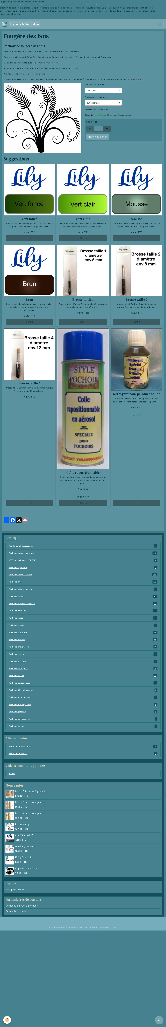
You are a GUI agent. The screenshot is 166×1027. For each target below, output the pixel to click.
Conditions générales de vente (82, 927)
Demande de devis (15, 911)
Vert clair (83, 219)
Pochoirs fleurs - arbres (83, 574)
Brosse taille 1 (83, 300)
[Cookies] (7, 1020)
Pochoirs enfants (83, 639)
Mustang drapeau (25, 846)
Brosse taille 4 (29, 383)
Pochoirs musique (83, 625)
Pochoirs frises (83, 618)
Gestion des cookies (108, 927)
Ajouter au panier (97, 136)
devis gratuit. (136, 79)
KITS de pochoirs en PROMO (83, 560)
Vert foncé (29, 219)
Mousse (136, 219)
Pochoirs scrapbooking (83, 697)
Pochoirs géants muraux (83, 589)
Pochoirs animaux (83, 610)
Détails (29, 238)
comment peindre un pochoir (32, 74)
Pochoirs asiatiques (83, 668)
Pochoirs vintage (83, 596)
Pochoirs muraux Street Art (83, 603)
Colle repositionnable (83, 473)
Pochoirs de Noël (83, 726)
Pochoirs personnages (83, 683)
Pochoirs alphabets (83, 567)
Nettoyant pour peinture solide (136, 394)
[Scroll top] (159, 1020)
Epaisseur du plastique (96, 97)
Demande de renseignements (22, 905)
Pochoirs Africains (83, 661)
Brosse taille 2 (136, 300)
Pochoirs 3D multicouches (83, 690)
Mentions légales (57, 927)
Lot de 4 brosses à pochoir (30, 813)
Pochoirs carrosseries (83, 719)
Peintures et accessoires (83, 546)
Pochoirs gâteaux (83, 711)
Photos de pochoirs (83, 753)
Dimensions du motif (94, 85)
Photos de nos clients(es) (83, 746)
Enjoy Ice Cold (23, 857)
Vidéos (12, 773)
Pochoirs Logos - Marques (83, 553)
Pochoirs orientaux (83, 632)
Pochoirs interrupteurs (83, 704)
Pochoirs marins (83, 654)
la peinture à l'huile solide (45, 63)
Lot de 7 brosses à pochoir (30, 791)
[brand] (21, 24)
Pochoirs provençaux (83, 647)
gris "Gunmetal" (24, 835)
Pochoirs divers (83, 582)
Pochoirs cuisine (83, 675)
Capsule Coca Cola (26, 868)
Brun (29, 300)
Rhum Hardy (22, 824)
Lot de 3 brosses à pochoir (30, 802)
